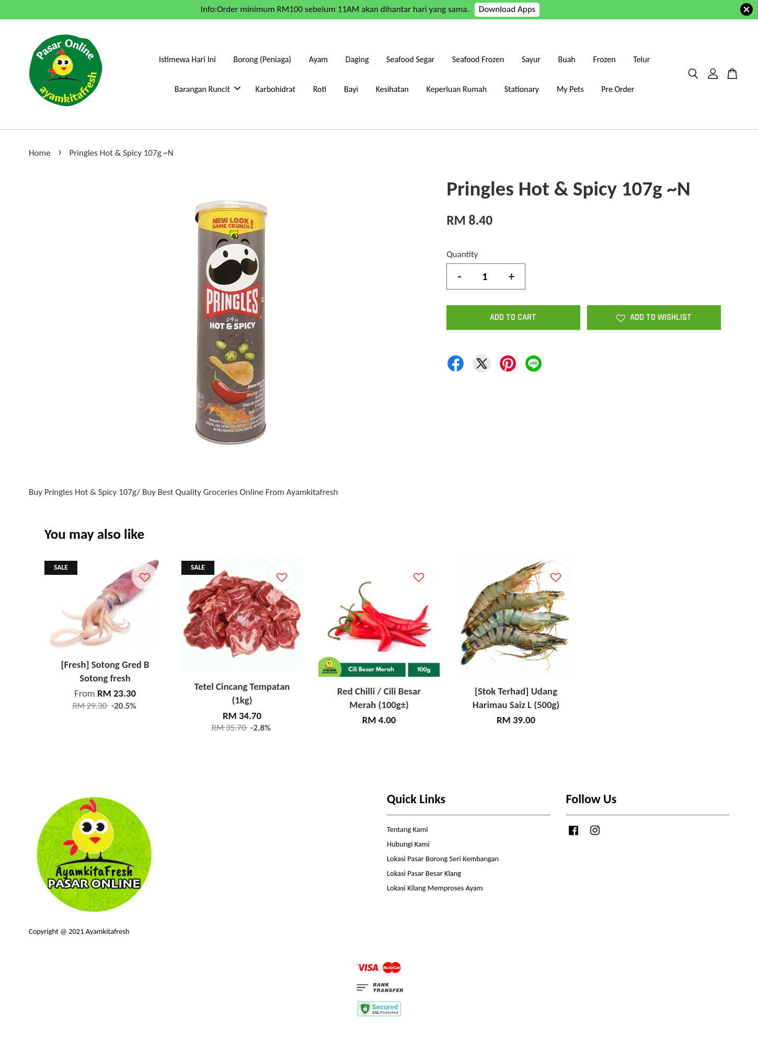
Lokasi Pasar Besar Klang (424, 873)
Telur (641, 59)
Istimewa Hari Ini (187, 59)
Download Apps (507, 9)
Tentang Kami (407, 829)
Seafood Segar (410, 59)
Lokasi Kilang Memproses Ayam (435, 888)
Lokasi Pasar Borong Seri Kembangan (443, 858)
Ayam (318, 59)
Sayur (531, 59)
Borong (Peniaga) (262, 59)
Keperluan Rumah (456, 89)
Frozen (604, 59)
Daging (357, 59)
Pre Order (617, 89)
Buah (567, 59)
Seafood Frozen (478, 59)
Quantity (462, 254)
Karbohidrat (275, 89)
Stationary (521, 89)
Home (40, 152)
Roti (320, 89)
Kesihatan (392, 89)
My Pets (570, 89)
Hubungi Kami (408, 844)
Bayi (351, 89)
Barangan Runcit (207, 89)
